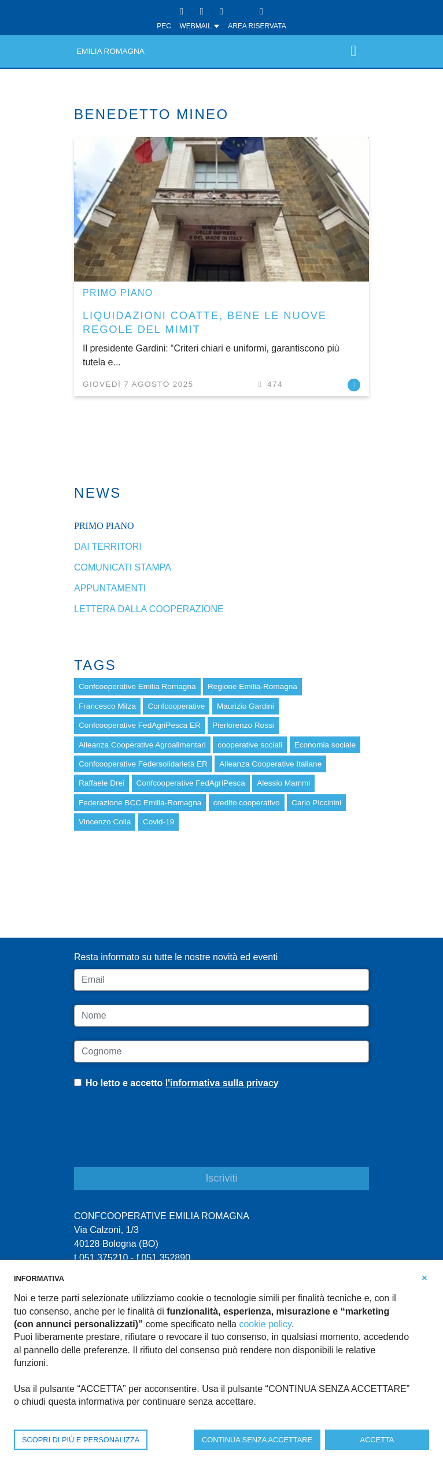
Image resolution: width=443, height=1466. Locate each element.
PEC (164, 26)
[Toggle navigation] (353, 51)
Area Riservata (257, 26)
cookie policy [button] (265, 1324)
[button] (424, 1277)
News (97, 493)
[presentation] (162, 1137)
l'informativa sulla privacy (222, 1083)
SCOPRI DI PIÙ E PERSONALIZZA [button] (80, 1439)
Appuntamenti (110, 588)
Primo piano (118, 293)
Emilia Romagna (110, 51)
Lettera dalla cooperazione (149, 609)
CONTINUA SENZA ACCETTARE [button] (257, 1439)
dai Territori (108, 546)
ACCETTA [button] (377, 1439)
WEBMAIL (199, 26)
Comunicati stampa (122, 567)
